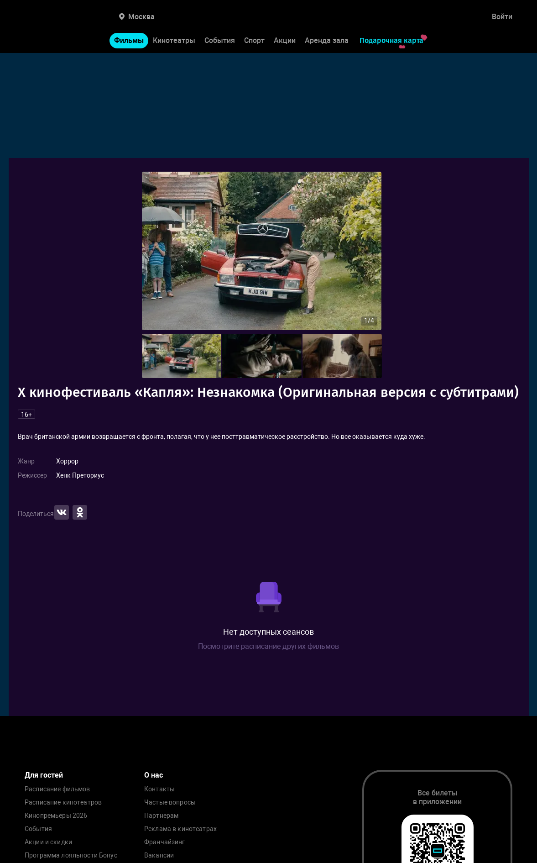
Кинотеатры (174, 40)
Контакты (159, 789)
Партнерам (161, 815)
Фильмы (129, 40)
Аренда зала (327, 40)
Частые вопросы (170, 802)
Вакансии (159, 855)
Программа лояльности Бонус (71, 855)
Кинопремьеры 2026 (56, 815)
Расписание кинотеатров (63, 802)
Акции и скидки (48, 842)
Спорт (254, 40)
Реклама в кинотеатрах (180, 829)
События (219, 40)
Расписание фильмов (57, 789)
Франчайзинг (164, 842)
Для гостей (44, 775)
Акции (285, 40)
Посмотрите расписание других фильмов (268, 646)
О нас (153, 775)
